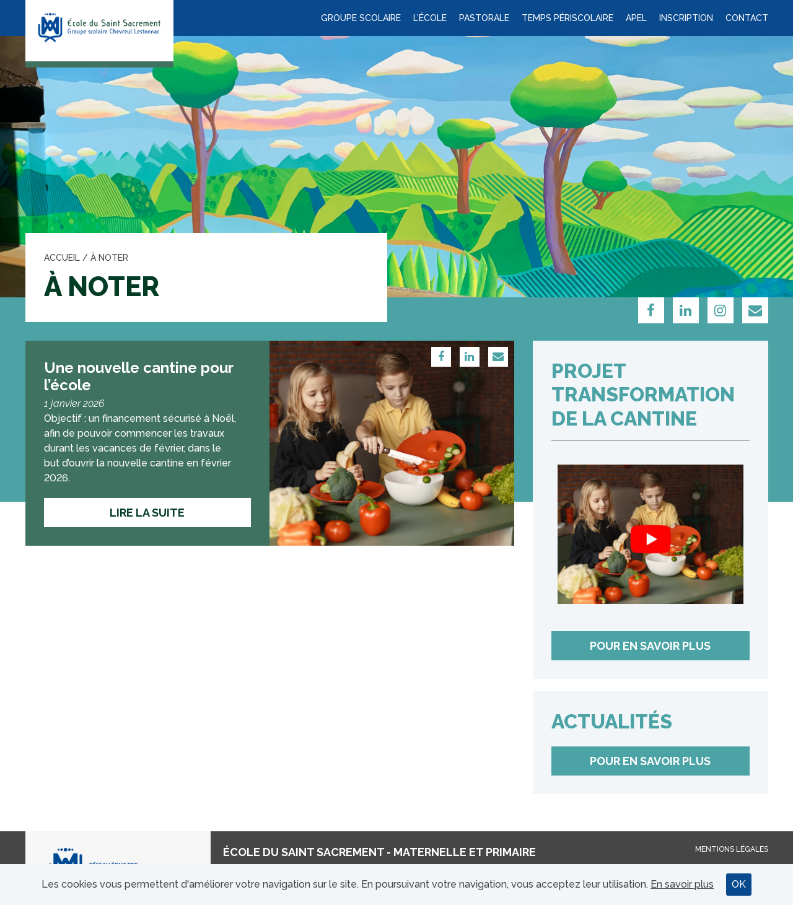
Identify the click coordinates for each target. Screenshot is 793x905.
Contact (746, 18)
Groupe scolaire (361, 18)
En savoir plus (682, 884)
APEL (636, 18)
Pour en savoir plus (650, 645)
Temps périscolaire (567, 18)
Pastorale (484, 18)
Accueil (62, 258)
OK (739, 884)
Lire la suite (147, 512)
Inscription (686, 18)
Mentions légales (731, 849)
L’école (430, 18)
